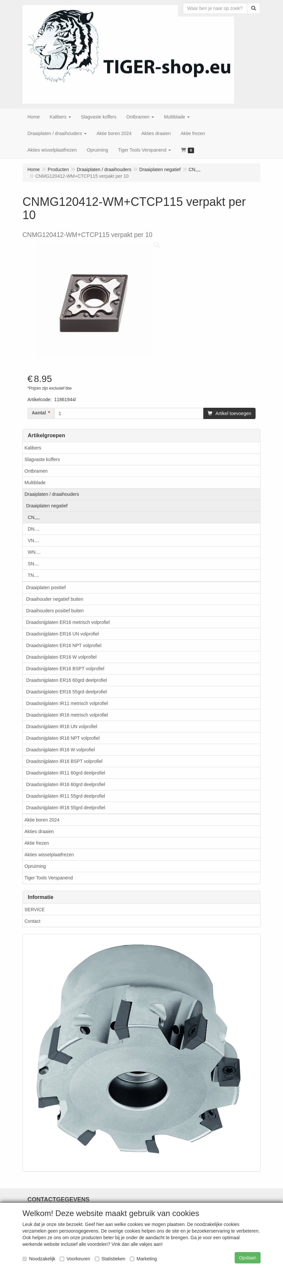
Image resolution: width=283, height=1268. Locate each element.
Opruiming (35, 866)
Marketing (143, 1258)
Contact (32, 921)
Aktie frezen (36, 843)
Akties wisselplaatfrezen (49, 854)
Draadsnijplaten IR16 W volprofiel (60, 749)
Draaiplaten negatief (46, 505)
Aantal (39, 412)
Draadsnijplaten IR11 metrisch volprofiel (67, 703)
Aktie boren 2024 (42, 819)
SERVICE (34, 909)
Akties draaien (39, 831)
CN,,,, (34, 517)
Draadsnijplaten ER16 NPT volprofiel (63, 645)
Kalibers (32, 447)
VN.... (33, 540)
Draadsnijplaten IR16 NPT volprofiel (63, 738)
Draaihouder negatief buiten (54, 599)
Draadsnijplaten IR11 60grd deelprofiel (65, 772)
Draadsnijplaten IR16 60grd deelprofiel (65, 784)
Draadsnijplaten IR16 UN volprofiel (61, 726)
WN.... (34, 552)
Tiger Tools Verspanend (48, 877)
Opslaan (247, 1257)
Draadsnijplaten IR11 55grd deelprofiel (65, 796)
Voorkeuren (75, 1258)
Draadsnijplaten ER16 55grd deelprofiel (66, 691)
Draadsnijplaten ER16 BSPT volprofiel (65, 668)
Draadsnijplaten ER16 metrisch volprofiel (68, 622)
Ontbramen (36, 471)
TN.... (33, 575)
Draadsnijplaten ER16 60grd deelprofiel (66, 680)
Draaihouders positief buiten (55, 610)
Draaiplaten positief (46, 587)
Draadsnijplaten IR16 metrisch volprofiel (67, 715)
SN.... (33, 563)
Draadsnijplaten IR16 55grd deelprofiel (65, 807)
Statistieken (110, 1258)
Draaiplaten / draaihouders (51, 494)
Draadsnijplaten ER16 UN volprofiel (62, 633)
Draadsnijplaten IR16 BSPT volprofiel (64, 761)
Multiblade (35, 482)
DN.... (34, 529)
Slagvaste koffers (42, 459)
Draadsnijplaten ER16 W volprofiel (61, 657)
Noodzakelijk (38, 1258)
